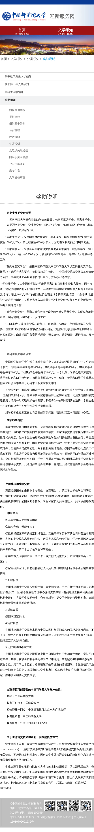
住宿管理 (14, 130)
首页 (22, 30)
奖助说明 (49, 59)
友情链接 (80, 808)
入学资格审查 (17, 177)
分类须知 (33, 59)
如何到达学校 (17, 110)
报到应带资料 (17, 123)
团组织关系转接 (18, 157)
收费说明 (14, 137)
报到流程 (14, 116)
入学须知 (65, 30)
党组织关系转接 (18, 150)
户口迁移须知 (17, 164)
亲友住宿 (14, 170)
